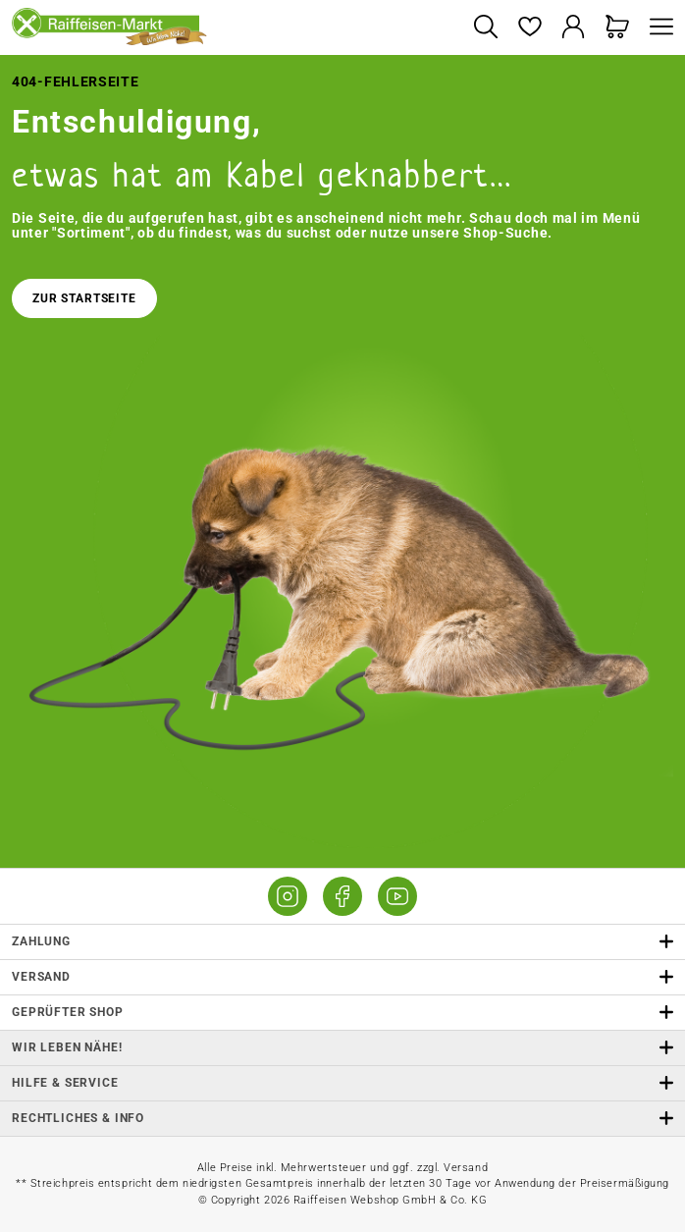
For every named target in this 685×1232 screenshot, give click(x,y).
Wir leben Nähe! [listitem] (342, 1048)
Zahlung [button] (342, 942)
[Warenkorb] (618, 28)
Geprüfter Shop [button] (342, 1012)
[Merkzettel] (529, 28)
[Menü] (656, 28)
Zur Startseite (84, 298)
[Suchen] (485, 28)
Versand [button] (342, 977)
